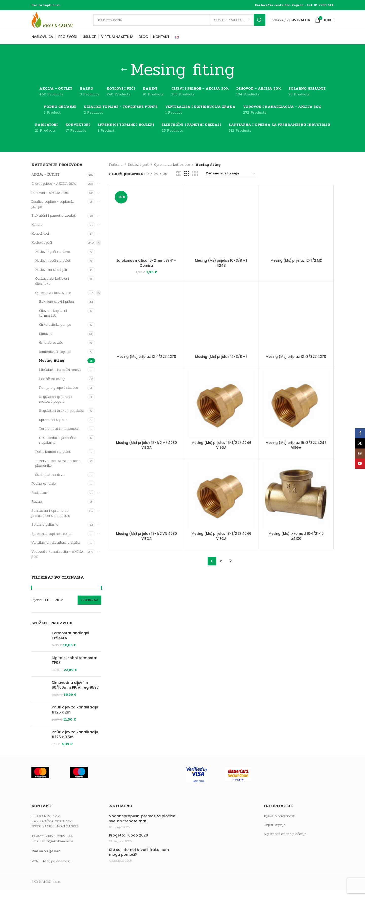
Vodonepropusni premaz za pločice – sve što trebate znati (143, 863)
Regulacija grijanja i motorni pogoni (55, 406)
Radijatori (39, 499)
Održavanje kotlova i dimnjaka (52, 288)
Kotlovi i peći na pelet (52, 268)
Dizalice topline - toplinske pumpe (52, 211)
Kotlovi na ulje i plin (51, 276)
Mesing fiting (51, 368)
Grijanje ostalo (51, 350)
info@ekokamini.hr (57, 885)
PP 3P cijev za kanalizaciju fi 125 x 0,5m (75, 771)
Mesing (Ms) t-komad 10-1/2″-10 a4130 (295, 548)
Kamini (36, 231)
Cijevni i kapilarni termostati (53, 320)
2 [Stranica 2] (221, 573)
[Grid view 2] (178, 181)
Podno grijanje (43, 491)
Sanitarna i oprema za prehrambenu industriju (50, 520)
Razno (36, 509)
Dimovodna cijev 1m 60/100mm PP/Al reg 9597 (75, 701)
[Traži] (182, 24)
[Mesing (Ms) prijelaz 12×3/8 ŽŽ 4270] (296, 325)
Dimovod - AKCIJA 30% (50, 199)
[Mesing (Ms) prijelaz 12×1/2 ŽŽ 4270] (146, 325)
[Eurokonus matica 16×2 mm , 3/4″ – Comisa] (146, 229)
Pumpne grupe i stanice (58, 395)
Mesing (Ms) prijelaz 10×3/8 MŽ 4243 (221, 213)
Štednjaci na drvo (49, 481)
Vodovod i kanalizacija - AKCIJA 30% (57, 561)
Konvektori (40, 240)
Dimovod (45, 340)
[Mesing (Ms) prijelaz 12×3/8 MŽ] (221, 325)
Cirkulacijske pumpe (55, 331)
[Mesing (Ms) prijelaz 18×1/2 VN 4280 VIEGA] (146, 507)
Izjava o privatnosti (279, 860)
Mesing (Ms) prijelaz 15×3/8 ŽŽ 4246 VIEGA (296, 457)
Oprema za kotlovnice (53, 299)
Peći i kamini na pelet (52, 458)
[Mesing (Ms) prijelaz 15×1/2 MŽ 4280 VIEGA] (146, 416)
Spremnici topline (53, 427)
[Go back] (124, 77)
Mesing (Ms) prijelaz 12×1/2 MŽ (296, 267)
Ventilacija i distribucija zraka (55, 550)
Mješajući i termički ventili (60, 376)
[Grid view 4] (195, 181)
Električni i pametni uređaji (53, 223)
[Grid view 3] (186, 181)
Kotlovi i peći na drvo (52, 258)
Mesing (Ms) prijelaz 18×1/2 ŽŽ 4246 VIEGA (221, 548)
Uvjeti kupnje (274, 868)
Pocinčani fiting (52, 386)
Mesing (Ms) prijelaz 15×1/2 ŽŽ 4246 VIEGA (221, 457)
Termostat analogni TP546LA (70, 643)
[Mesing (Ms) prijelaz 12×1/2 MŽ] (296, 229)
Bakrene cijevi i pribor (57, 309)
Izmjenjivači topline (54, 358)
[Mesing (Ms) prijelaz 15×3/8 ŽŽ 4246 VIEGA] (296, 416)
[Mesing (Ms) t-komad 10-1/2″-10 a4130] (296, 507)
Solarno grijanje (44, 532)
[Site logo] (63, 23)
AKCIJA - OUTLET (45, 182)
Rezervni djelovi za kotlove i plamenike (58, 470)
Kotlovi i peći (41, 250)
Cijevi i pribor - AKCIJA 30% (53, 190)
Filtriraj (89, 607)
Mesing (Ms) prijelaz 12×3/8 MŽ (221, 363)
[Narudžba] (230, 181)
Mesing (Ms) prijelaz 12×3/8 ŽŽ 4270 (296, 366)
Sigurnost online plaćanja (285, 877)
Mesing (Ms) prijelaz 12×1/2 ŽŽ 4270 (146, 366)
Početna (115, 171)
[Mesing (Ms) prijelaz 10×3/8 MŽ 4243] (221, 201)
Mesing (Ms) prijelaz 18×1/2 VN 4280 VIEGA (146, 548)
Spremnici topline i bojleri (51, 540)
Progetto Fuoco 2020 (128, 879)
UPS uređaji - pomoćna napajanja (57, 447)
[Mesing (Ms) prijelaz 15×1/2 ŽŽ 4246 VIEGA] (221, 416)
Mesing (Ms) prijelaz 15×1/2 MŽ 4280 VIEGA (146, 457)
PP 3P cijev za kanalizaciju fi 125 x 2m (75, 738)
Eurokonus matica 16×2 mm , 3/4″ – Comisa (146, 270)
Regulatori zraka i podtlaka (61, 417)
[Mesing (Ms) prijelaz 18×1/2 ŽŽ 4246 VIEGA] (221, 507)
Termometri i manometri (59, 436)
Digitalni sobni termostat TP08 (75, 670)
